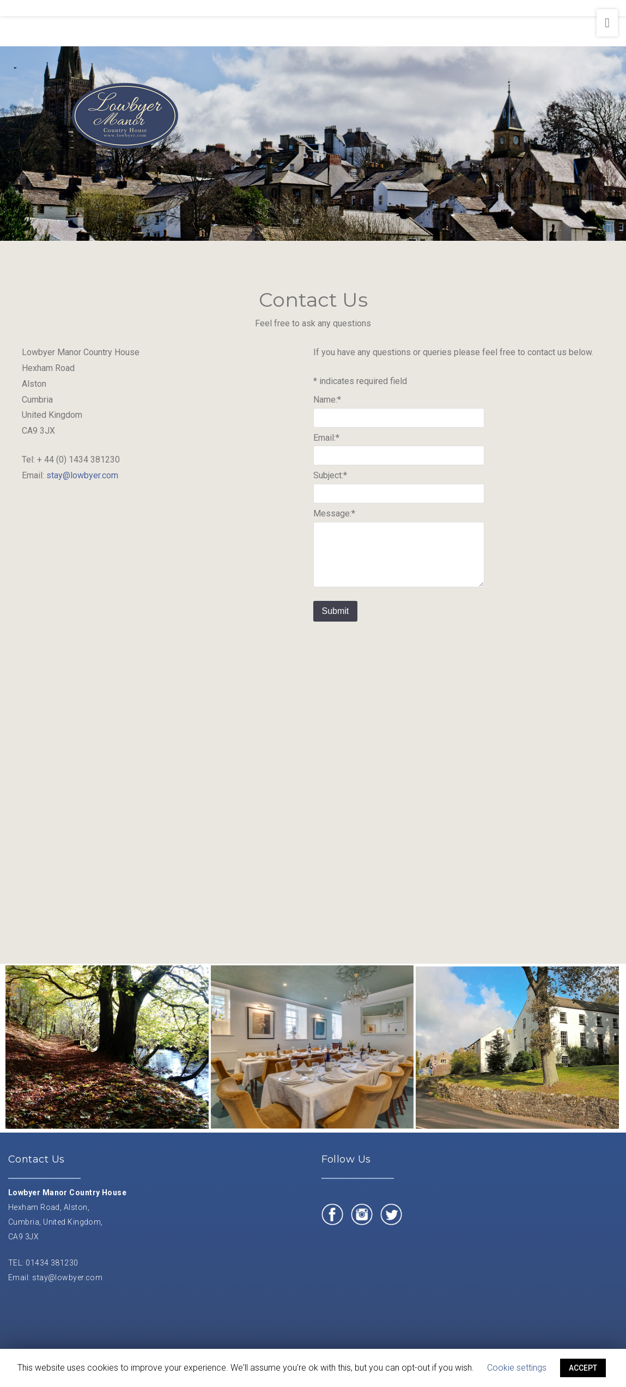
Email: (326, 439)
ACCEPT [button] (583, 1368)
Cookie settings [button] (516, 1367)
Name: (327, 401)
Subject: (330, 477)
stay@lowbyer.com (82, 476)
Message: (334, 515)
